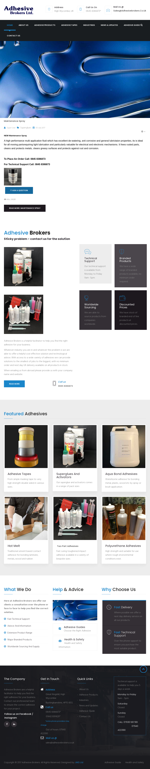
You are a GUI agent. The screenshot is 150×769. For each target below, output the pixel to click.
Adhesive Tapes (69, 25)
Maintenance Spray (14, 121)
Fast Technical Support (17, 619)
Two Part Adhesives (67, 546)
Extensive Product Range (18, 633)
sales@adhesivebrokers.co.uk (129, 10)
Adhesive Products (44, 25)
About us (23, 25)
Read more (14, 384)
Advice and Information (17, 626)
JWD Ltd (79, 762)
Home (10, 25)
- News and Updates (87, 705)
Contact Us (13, 35)
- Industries (82, 700)
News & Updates (109, 25)
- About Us (82, 689)
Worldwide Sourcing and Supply (22, 647)
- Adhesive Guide (86, 711)
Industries (89, 25)
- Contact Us (83, 716)
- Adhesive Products (87, 694)
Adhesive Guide (132, 25)
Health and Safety (134, 762)
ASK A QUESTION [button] (19, 190)
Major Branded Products (18, 640)
